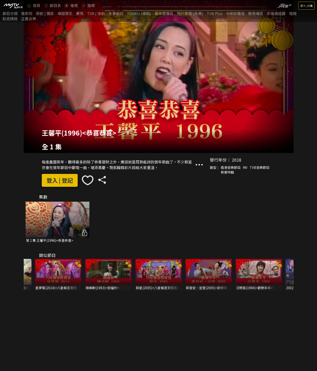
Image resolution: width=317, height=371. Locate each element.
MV (245, 167)
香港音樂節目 (231, 167)
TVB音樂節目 (259, 167)
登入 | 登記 (59, 180)
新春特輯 (227, 172)
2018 (236, 160)
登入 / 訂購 (306, 6)
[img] (12, 5)
